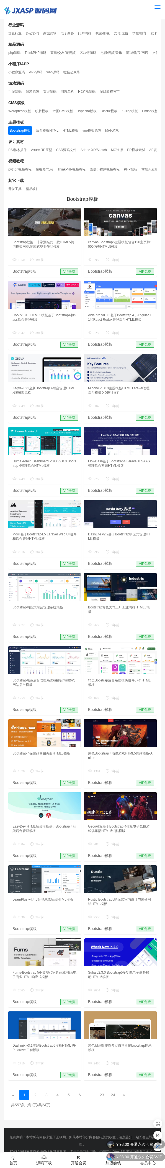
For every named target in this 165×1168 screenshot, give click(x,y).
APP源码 (35, 72)
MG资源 (117, 150)
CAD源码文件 (66, 150)
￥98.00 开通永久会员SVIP (138, 1157)
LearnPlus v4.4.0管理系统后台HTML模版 (42, 899)
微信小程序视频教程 (105, 169)
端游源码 (32, 92)
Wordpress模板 (19, 111)
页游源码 (49, 92)
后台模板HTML (47, 130)
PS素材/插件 (17, 150)
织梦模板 (41, 111)
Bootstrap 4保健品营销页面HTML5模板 (41, 753)
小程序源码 (16, 72)
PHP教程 (130, 169)
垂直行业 (15, 33)
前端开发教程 (151, 169)
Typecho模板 (86, 111)
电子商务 (67, 33)
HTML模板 (70, 130)
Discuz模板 (109, 111)
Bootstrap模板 (20, 130)
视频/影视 (103, 33)
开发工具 (15, 189)
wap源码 (53, 72)
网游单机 (67, 92)
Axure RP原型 (41, 150)
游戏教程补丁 (110, 92)
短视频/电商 (44, 169)
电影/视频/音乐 (111, 53)
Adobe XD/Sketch (94, 150)
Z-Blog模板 (130, 111)
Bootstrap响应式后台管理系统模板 (37, 607)
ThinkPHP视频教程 (71, 169)
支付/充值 (121, 33)
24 (113, 1095)
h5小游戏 (112, 130)
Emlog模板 (150, 111)
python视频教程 (20, 169)
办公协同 (32, 33)
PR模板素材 (136, 150)
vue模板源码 (91, 130)
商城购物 (49, 33)
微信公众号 (71, 72)
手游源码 (15, 92)
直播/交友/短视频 (63, 53)
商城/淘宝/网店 (137, 53)
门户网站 (84, 33)
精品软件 (32, 189)
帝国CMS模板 (63, 111)
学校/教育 (139, 33)
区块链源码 (88, 53)
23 (102, 1095)
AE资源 (154, 150)
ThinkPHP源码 (35, 53)
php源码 (14, 53)
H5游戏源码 (87, 92)
